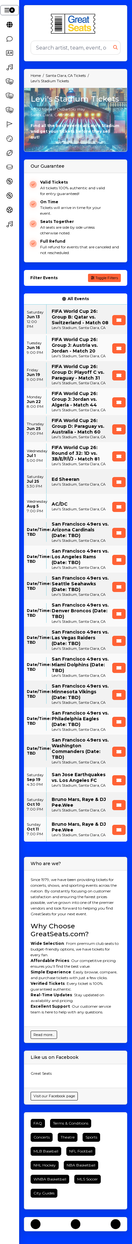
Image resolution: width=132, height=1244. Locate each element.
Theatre (68, 1137)
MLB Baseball (45, 1151)
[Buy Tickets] (119, 320)
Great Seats (41, 1073)
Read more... (43, 1034)
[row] (75, 319)
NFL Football (80, 1151)
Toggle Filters (104, 278)
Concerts (41, 1137)
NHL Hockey (44, 1165)
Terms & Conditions (70, 1123)
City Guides (44, 1193)
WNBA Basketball (49, 1179)
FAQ (37, 1123)
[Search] (72, 48)
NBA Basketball (81, 1165)
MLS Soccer (87, 1179)
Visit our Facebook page (54, 1096)
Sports (91, 1137)
